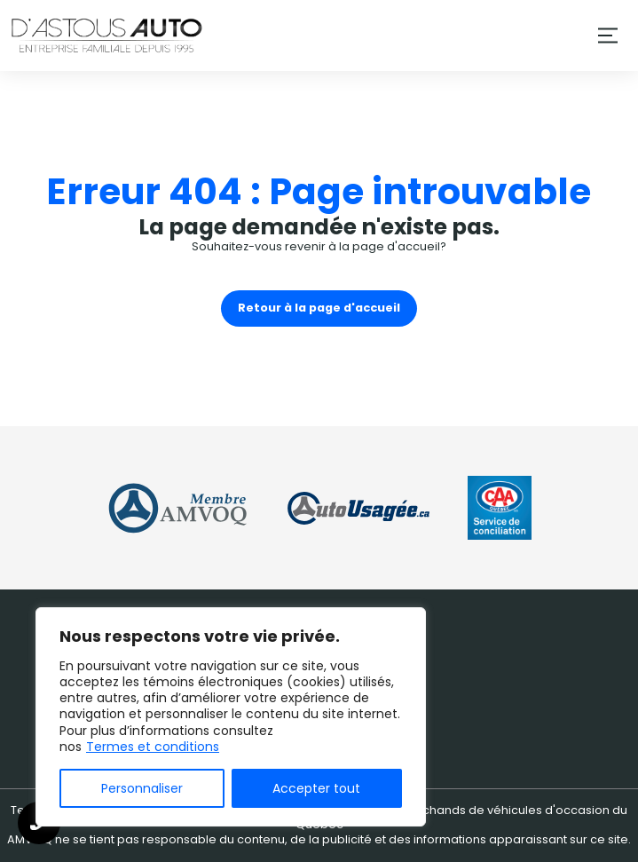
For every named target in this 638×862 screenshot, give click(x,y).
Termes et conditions (152, 746)
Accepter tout (316, 788)
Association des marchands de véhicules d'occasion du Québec (461, 818)
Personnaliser (142, 788)
